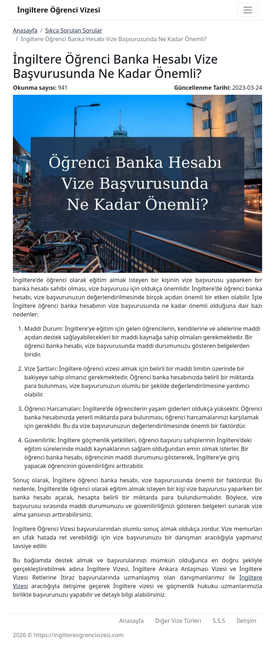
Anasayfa (25, 30)
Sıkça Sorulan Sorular (73, 30)
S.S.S (219, 621)
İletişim (246, 621)
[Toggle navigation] (248, 10)
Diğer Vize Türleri (178, 621)
